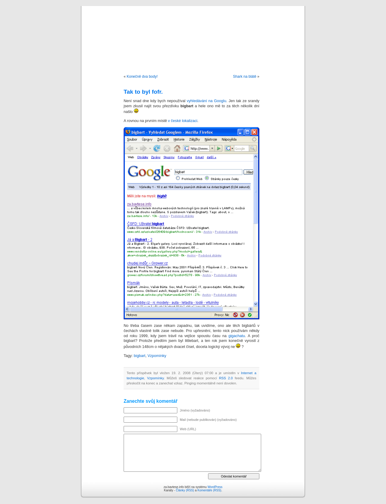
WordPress (214, 487)
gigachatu (237, 336)
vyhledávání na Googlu (206, 101)
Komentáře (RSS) (209, 490)
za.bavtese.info (193, 33)
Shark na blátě (244, 76)
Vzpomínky (156, 356)
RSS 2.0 (226, 378)
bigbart (140, 356)
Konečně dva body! (142, 76)
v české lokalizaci (182, 121)
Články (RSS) (185, 490)
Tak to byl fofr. (143, 92)
